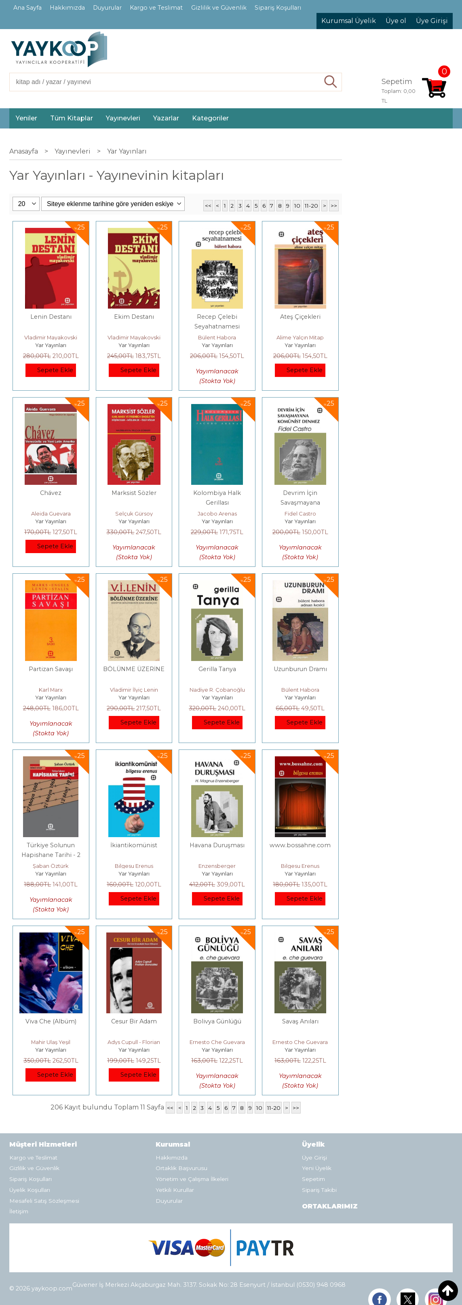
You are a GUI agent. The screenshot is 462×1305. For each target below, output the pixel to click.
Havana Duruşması (217, 845)
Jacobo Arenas (217, 513)
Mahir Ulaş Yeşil (50, 1042)
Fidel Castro (300, 513)
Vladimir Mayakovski (50, 337)
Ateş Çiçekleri (300, 316)
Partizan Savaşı (51, 669)
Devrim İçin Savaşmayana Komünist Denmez (300, 502)
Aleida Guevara (51, 513)
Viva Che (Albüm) (50, 1021)
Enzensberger (217, 866)
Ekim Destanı (134, 316)
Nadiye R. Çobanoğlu (217, 689)
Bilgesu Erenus (134, 866)
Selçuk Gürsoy (134, 513)
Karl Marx (51, 689)
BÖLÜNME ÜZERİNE (134, 669)
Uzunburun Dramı (300, 669)
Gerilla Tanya (217, 669)
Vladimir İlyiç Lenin (134, 689)
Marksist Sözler (134, 493)
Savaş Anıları (300, 1021)
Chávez (50, 493)
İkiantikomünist (133, 845)
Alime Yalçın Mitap (300, 337)
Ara (331, 82)
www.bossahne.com (300, 845)
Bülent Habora (217, 337)
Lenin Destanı (51, 316)
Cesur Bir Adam (134, 1021)
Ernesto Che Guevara (217, 1042)
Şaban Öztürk (51, 866)
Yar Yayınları (50, 345)
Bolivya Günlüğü (217, 1021)
